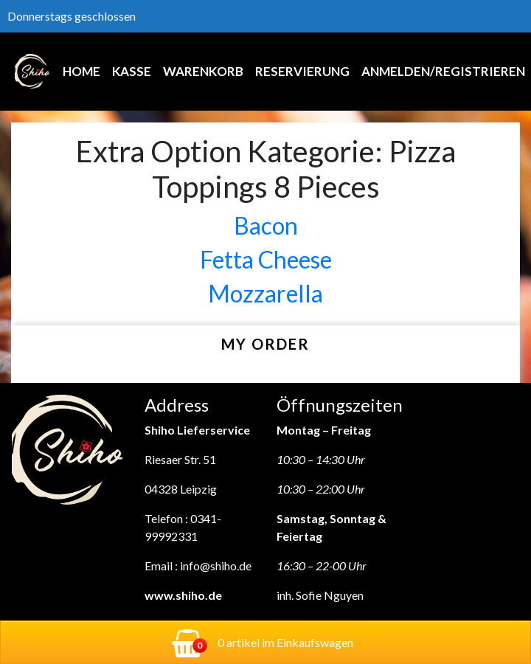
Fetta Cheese (266, 259)
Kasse (131, 71)
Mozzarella (265, 293)
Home (81, 71)
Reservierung (302, 71)
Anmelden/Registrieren (443, 71)
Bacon (266, 225)
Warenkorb (203, 71)
